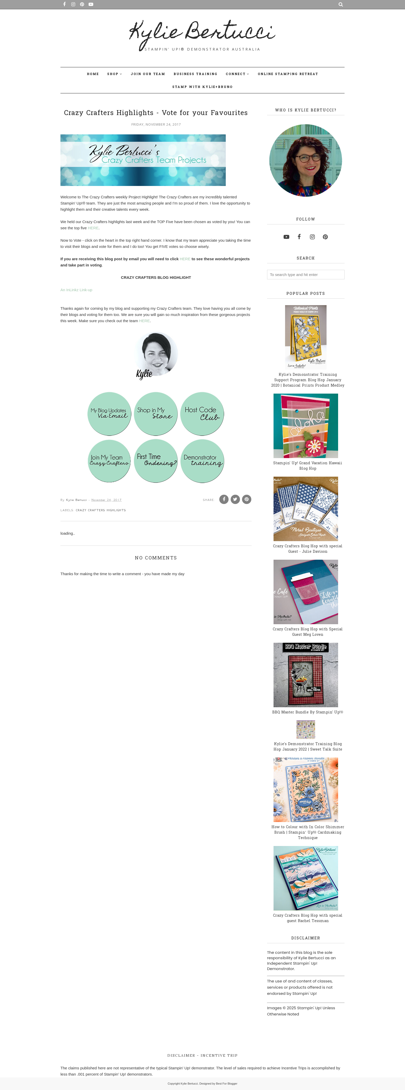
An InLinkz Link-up (76, 290)
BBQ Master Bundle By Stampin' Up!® (307, 712)
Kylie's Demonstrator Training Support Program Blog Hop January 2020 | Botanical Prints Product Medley (307, 380)
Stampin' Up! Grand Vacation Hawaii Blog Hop (307, 466)
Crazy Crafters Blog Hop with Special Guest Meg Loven (308, 632)
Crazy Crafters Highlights (101, 510)
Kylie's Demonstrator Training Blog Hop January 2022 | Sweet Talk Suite (308, 747)
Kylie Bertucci (202, 33)
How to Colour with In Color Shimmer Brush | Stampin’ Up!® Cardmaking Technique (307, 833)
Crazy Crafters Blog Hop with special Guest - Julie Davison (307, 549)
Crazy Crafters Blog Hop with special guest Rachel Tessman (307, 918)
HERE (93, 228)
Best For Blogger (226, 1083)
